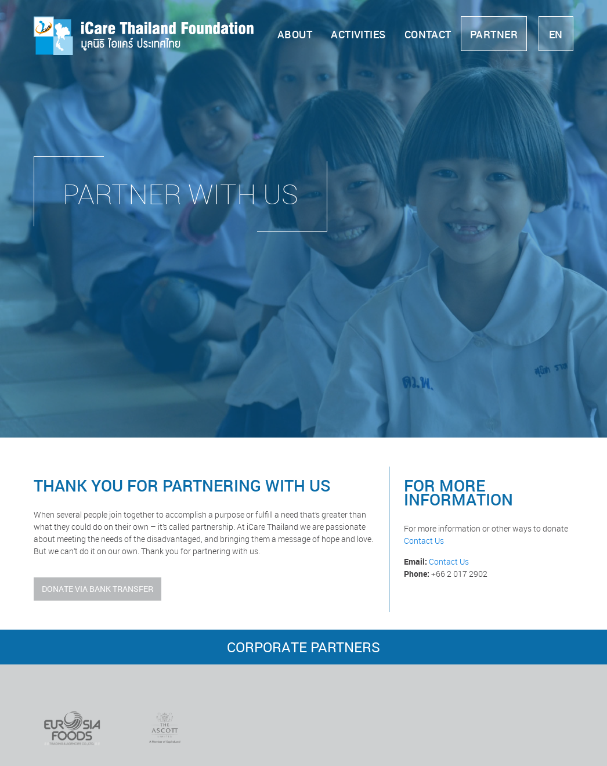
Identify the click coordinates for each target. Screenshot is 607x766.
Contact (427, 34)
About (294, 34)
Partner (494, 34)
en (556, 34)
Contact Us (424, 540)
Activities (358, 34)
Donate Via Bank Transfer (97, 588)
